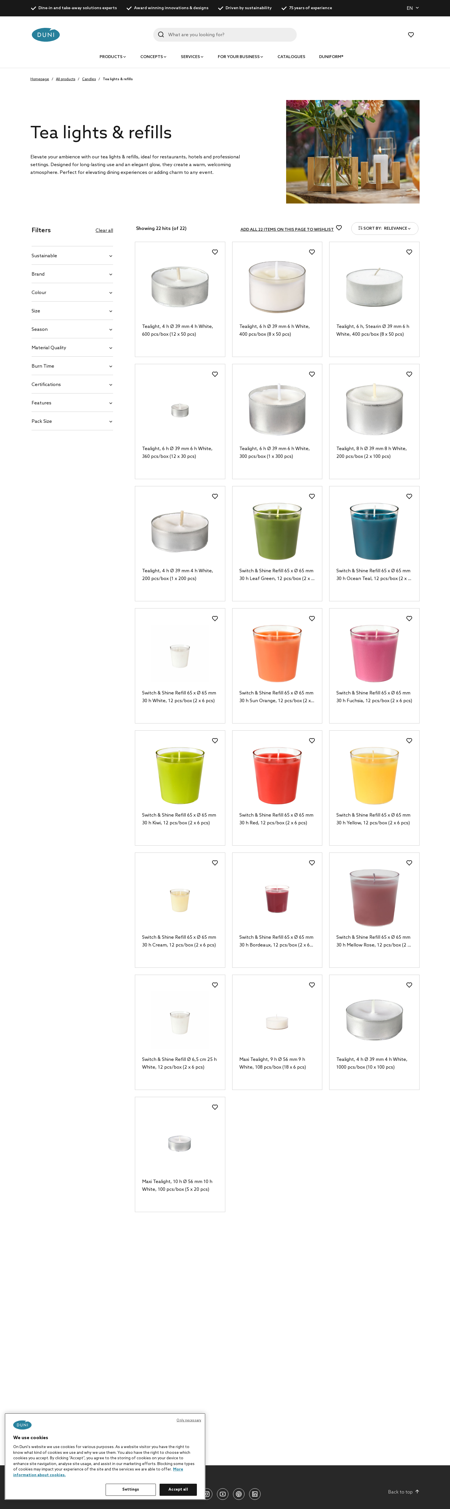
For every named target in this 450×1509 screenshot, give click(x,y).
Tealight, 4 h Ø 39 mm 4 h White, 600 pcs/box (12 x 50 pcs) (177, 330)
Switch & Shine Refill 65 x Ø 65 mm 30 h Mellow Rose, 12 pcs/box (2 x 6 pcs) (373, 942)
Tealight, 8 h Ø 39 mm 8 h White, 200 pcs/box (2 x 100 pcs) (371, 452)
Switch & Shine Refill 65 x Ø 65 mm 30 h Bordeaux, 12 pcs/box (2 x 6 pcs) (276, 942)
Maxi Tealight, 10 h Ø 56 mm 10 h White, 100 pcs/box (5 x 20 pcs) (177, 1185)
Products (111, 57)
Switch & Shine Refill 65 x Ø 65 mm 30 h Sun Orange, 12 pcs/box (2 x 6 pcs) (277, 697)
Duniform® (331, 57)
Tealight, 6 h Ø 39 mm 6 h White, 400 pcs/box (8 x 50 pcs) (274, 330)
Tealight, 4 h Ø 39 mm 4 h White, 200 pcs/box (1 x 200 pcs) (177, 574)
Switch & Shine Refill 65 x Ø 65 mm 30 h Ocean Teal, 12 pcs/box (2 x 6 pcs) (373, 575)
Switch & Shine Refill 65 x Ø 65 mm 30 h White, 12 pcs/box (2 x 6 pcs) (179, 697)
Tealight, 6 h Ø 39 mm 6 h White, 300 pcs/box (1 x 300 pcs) (274, 452)
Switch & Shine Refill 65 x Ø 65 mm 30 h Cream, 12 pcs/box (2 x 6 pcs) (179, 941)
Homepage (39, 79)
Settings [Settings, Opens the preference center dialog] (130, 1489)
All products (65, 79)
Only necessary (188, 1420)
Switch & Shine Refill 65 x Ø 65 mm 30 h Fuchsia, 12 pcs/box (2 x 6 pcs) (374, 697)
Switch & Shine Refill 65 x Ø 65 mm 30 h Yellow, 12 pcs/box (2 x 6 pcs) (373, 819)
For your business (239, 57)
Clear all (104, 230)
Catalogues (291, 57)
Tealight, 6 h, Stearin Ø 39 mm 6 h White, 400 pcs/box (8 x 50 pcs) (372, 330)
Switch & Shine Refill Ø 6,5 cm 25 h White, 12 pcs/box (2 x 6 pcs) (179, 1063)
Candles (89, 79)
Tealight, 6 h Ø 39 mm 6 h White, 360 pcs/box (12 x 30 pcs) (177, 452)
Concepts (151, 57)
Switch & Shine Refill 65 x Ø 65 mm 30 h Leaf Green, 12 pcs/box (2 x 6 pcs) (276, 575)
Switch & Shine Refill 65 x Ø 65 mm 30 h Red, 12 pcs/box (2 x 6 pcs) (276, 819)
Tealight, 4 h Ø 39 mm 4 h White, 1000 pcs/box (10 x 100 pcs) (372, 1063)
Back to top (404, 1492)
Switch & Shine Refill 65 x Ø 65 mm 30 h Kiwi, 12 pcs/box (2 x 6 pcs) (179, 819)
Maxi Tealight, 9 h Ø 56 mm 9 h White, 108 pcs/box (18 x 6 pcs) (272, 1063)
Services (190, 57)
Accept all (178, 1489)
